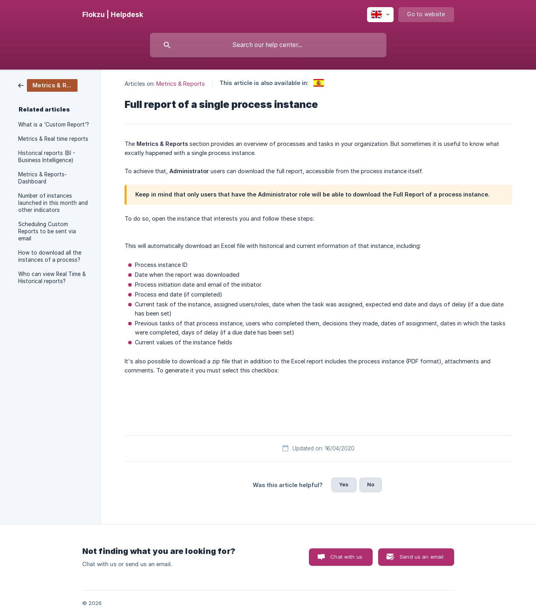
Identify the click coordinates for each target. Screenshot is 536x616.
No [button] (370, 484)
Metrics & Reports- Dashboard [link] (42, 178)
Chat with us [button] (346, 557)
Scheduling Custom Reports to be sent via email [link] (47, 231)
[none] (112, 14)
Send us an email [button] (421, 557)
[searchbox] (268, 45)
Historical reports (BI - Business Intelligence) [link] (46, 156)
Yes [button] (343, 484)
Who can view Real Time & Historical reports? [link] (52, 277)
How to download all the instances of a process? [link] (49, 256)
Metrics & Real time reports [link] (53, 139)
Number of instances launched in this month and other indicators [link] (53, 203)
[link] (48, 85)
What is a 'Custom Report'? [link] (53, 124)
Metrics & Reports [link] (180, 83)
